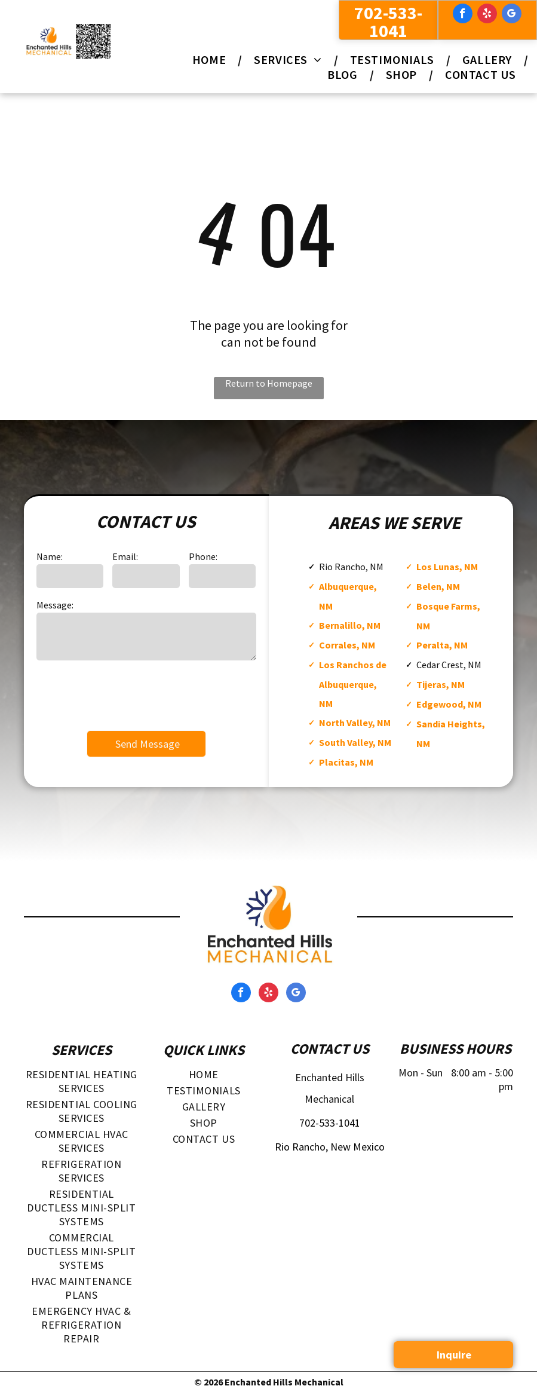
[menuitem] (211, 59)
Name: (49, 556)
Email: (125, 556)
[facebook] (462, 15)
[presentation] (127, 694)
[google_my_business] (511, 15)
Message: (54, 605)
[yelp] (487, 15)
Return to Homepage (268, 383)
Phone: (203, 556)
